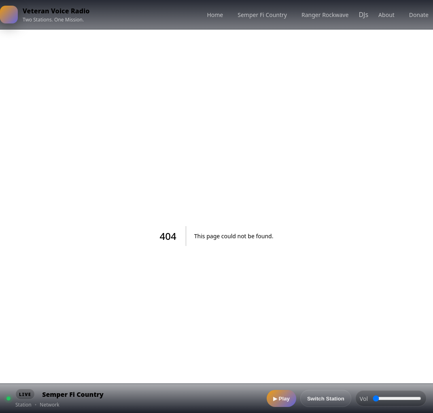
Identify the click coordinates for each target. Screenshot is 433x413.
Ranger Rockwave (324, 15)
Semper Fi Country (262, 15)
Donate (419, 15)
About (386, 15)
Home (215, 15)
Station (23, 404)
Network (49, 404)
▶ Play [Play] (281, 399)
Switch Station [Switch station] (325, 399)
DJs (363, 14)
